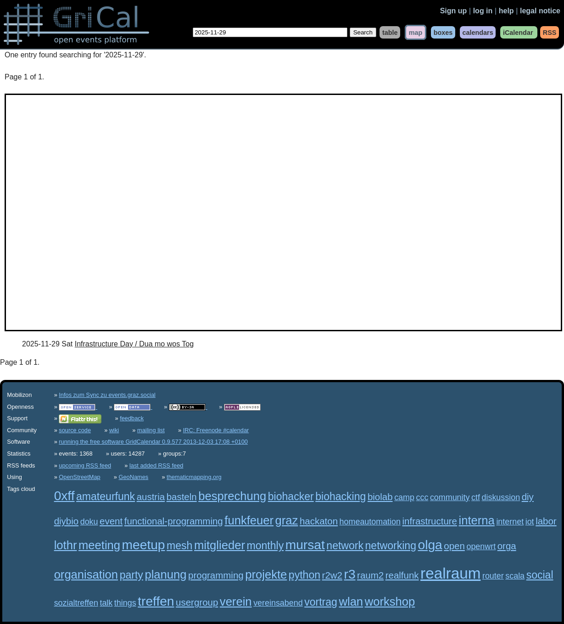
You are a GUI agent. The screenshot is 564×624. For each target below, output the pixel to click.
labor (546, 521)
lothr (65, 545)
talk (106, 602)
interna (477, 520)
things (125, 602)
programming (216, 575)
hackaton (319, 521)
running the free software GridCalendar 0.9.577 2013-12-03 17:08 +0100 (153, 441)
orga (506, 545)
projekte (266, 574)
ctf (475, 497)
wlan (351, 601)
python (304, 575)
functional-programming (173, 521)
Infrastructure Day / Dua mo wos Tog (134, 344)
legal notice (540, 11)
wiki (114, 430)
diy (528, 496)
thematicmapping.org (194, 477)
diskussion (501, 497)
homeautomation (370, 521)
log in (483, 11)
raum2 (370, 575)
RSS (550, 32)
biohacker (291, 496)
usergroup (197, 602)
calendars (477, 32)
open (454, 545)
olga (430, 545)
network (344, 546)
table (390, 32)
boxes (443, 32)
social (539, 575)
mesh (179, 546)
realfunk (402, 575)
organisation (86, 574)
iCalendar (518, 32)
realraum (450, 573)
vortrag (320, 602)
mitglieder (219, 545)
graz (286, 520)
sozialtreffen (76, 602)
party (131, 575)
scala (515, 575)
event (111, 521)
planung (165, 574)
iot (529, 521)
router (493, 575)
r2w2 (332, 575)
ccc (422, 497)
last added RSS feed (156, 465)
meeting (99, 545)
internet (510, 521)
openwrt (481, 546)
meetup (143, 545)
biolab (380, 496)
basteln (182, 496)
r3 (350, 574)
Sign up (453, 11)
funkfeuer (249, 520)
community (450, 497)
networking (390, 546)
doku (89, 521)
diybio (66, 521)
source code (75, 430)
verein (236, 601)
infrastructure (429, 521)
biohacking (340, 496)
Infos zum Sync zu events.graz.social (107, 394)
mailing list (151, 430)
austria (151, 496)
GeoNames (134, 477)
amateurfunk (105, 496)
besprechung (232, 496)
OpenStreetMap (79, 477)
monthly (265, 546)
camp (404, 497)
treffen (156, 601)
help (506, 11)
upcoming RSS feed (85, 465)
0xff (64, 496)
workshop (390, 601)
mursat (305, 545)
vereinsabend (278, 602)
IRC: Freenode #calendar (216, 430)
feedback (132, 418)
